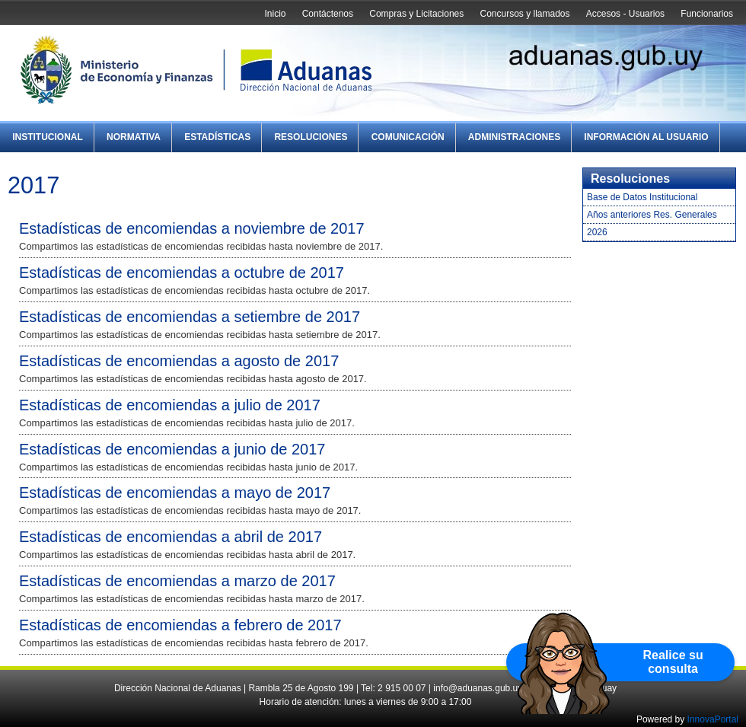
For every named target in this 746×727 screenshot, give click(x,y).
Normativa (134, 137)
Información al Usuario (646, 137)
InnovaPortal (712, 719)
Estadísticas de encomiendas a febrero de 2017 (180, 625)
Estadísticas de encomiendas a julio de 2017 (169, 405)
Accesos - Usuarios (625, 13)
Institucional (47, 137)
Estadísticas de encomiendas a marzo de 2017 (177, 580)
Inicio (274, 13)
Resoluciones (310, 137)
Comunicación (408, 137)
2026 (597, 232)
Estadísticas (217, 137)
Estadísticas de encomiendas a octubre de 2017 (181, 272)
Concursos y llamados (524, 13)
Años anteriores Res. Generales (652, 214)
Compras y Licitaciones (416, 13)
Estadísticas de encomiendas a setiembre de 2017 (189, 316)
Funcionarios (707, 13)
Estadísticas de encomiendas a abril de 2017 (170, 536)
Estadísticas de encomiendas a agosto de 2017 (179, 360)
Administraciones (514, 137)
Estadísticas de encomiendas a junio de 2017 (172, 449)
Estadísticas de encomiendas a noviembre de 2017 (192, 228)
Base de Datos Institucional (642, 197)
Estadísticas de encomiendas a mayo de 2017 (174, 492)
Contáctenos (327, 13)
